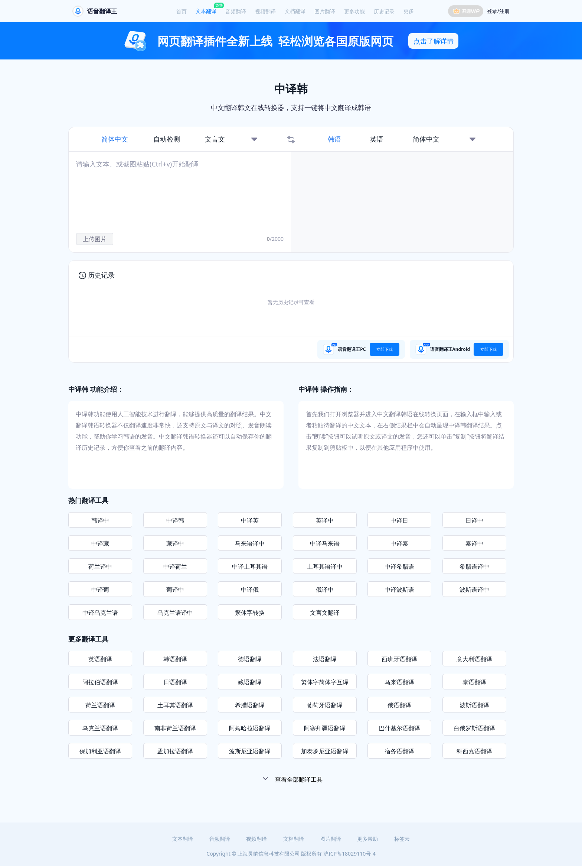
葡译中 (175, 589)
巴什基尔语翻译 (399, 728)
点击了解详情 (433, 40)
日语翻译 (175, 682)
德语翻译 (250, 659)
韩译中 (100, 520)
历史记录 (384, 11)
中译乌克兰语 (100, 612)
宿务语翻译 (399, 751)
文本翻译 (206, 10)
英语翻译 (100, 659)
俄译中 (325, 589)
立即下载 (384, 349)
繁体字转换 (250, 612)
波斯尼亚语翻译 (250, 751)
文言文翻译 (325, 612)
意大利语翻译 (474, 659)
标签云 (402, 838)
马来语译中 (250, 543)
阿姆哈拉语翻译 (250, 728)
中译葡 (100, 589)
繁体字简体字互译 (325, 682)
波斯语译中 (474, 589)
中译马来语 (325, 543)
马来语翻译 (399, 682)
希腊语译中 (474, 566)
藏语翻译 (250, 682)
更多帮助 (367, 838)
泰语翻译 (474, 682)
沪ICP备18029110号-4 (349, 853)
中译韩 (175, 520)
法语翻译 (325, 659)
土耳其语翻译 (175, 705)
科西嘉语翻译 (474, 751)
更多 (408, 10)
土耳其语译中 (325, 566)
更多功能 (354, 11)
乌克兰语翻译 (100, 728)
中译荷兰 (175, 566)
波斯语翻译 (474, 705)
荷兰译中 (100, 566)
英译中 (325, 520)
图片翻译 (324, 11)
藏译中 (175, 543)
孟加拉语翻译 (175, 751)
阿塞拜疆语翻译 (325, 728)
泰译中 (474, 543)
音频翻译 (235, 11)
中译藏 (100, 543)
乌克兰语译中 (175, 612)
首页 (181, 11)
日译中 (474, 520)
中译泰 (399, 543)
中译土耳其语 (250, 566)
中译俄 (250, 589)
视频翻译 (265, 11)
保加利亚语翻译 (100, 751)
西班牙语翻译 (399, 659)
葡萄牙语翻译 (325, 705)
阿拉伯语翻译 (100, 682)
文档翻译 (295, 10)
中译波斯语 (399, 589)
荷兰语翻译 (100, 705)
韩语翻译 (175, 659)
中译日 (399, 520)
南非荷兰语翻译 (175, 728)
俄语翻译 (399, 705)
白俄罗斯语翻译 (474, 728)
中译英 (250, 520)
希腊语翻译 (250, 705)
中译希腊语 (399, 566)
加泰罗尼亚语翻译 (325, 751)
